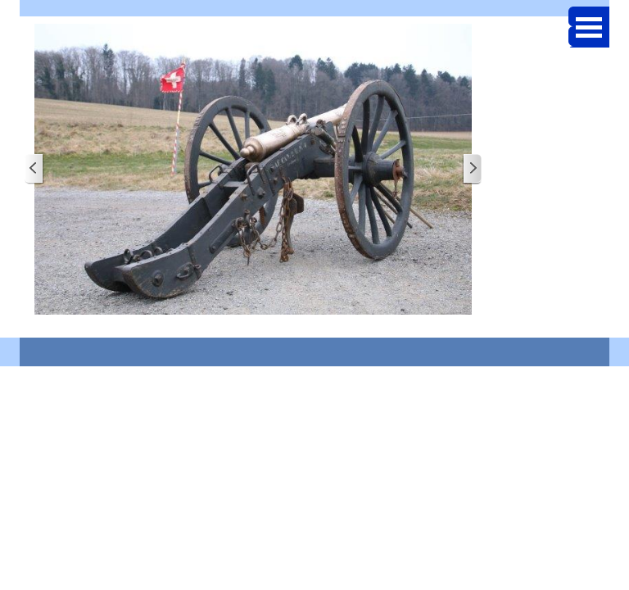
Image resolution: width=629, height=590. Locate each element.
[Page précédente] (34, 169)
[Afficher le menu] (588, 27)
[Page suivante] (472, 169)
